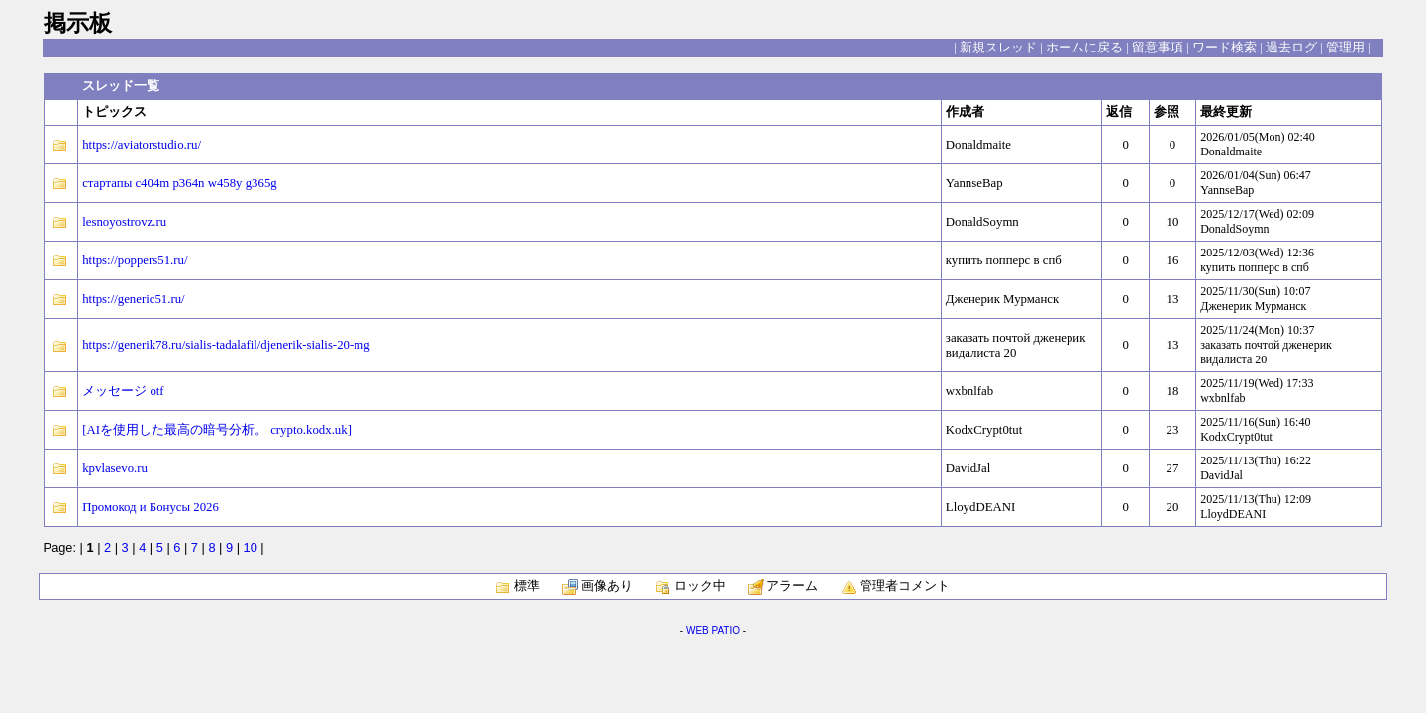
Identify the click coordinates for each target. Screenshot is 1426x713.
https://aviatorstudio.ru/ (141, 145)
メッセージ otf (122, 391)
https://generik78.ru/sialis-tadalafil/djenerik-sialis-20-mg (225, 345)
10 (250, 547)
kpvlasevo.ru (115, 468)
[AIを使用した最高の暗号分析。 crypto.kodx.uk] (217, 430)
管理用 (1345, 47)
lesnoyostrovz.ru (124, 222)
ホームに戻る (1084, 47)
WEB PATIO (713, 630)
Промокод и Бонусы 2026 (150, 507)
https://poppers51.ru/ (134, 260)
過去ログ (1291, 47)
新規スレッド (998, 47)
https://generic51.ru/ (133, 299)
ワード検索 (1224, 47)
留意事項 (1157, 47)
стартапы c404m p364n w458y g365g (179, 183)
